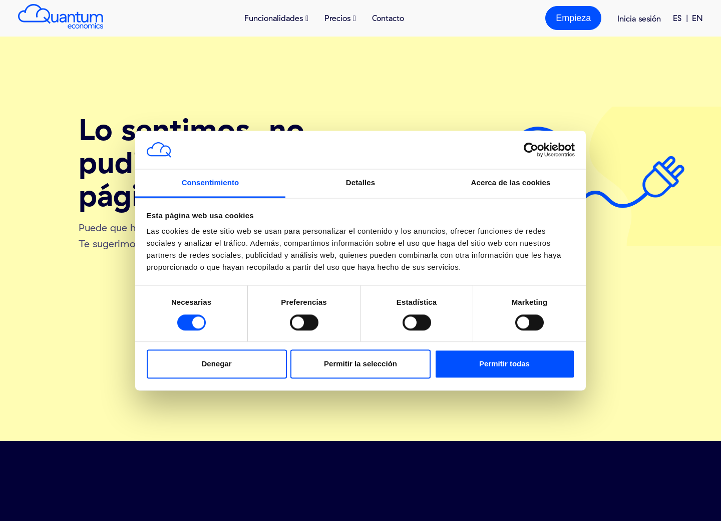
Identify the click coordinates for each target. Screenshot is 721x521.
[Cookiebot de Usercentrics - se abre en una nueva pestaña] (531, 149)
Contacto (388, 18)
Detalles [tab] (360, 183)
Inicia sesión (639, 19)
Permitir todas (504, 364)
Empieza (573, 18)
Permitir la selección (360, 364)
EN (697, 18)
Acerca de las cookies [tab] (511, 183)
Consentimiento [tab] (210, 183)
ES (677, 18)
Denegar (216, 364)
